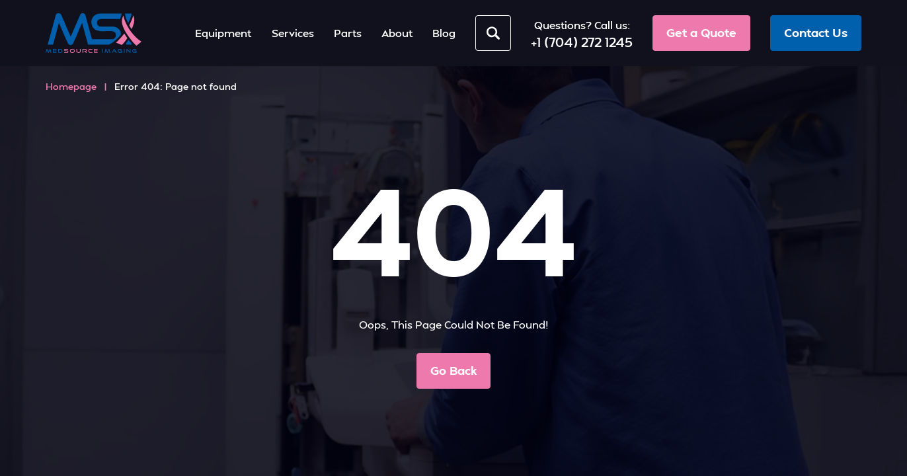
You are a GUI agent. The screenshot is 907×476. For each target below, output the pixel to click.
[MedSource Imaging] (93, 33)
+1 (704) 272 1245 (582, 41)
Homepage (71, 86)
